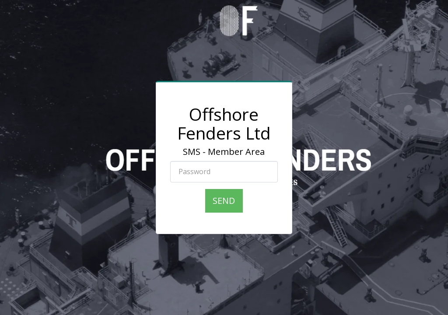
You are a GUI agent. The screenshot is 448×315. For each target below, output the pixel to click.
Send (224, 200)
